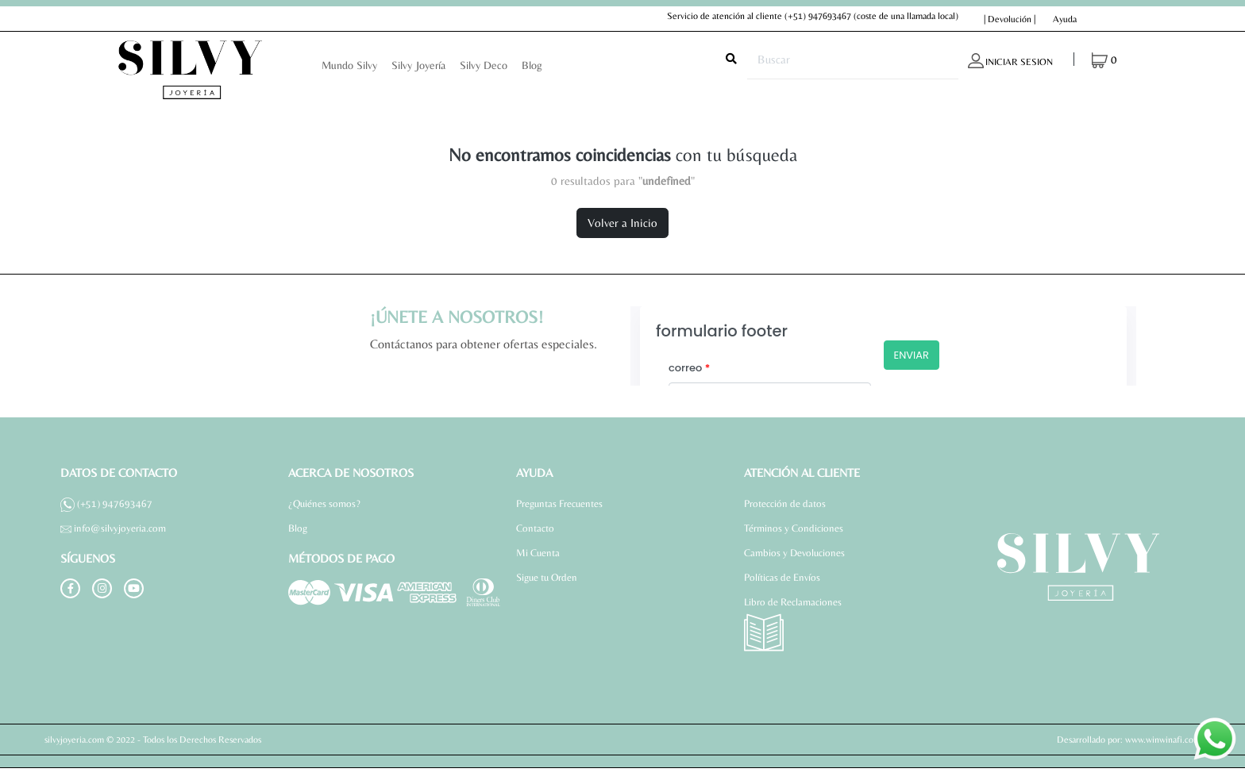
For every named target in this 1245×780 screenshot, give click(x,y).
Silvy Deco (483, 65)
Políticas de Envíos (782, 577)
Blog (532, 65)
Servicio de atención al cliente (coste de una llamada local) (812, 15)
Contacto (535, 528)
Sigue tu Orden (546, 577)
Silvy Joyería (418, 65)
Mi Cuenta (538, 553)
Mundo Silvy (349, 65)
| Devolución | (1009, 19)
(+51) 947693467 (817, 15)
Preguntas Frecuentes (559, 503)
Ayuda (1065, 19)
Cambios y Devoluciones (794, 553)
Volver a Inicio (622, 222)
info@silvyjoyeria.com (113, 528)
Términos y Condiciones (793, 528)
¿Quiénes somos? (324, 503)
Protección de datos (785, 503)
